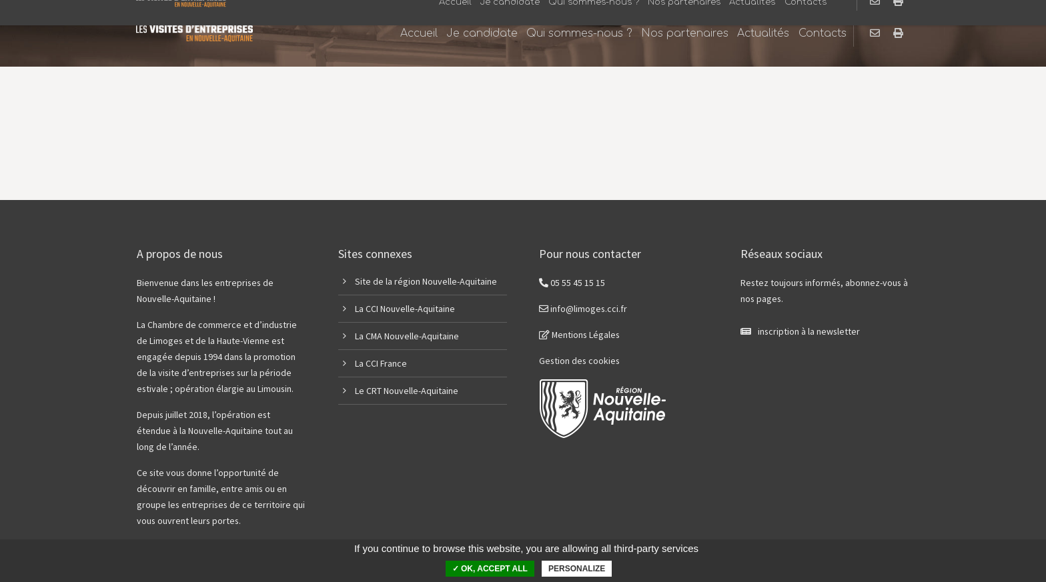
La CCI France (381, 363)
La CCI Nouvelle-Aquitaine (405, 309)
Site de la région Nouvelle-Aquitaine (426, 281)
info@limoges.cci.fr (583, 309)
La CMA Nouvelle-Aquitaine (407, 336)
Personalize (576, 568)
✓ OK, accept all (490, 568)
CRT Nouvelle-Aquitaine (412, 391)
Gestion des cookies (579, 361)
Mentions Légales (579, 335)
